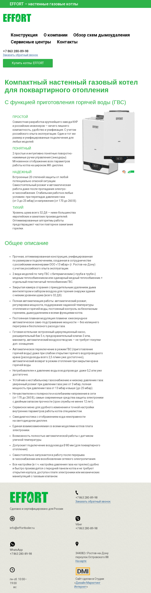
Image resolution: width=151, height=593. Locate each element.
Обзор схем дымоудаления (101, 35)
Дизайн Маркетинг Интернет (83, 571)
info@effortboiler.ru (22, 527)
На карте (81, 561)
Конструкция (24, 35)
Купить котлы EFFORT (28, 63)
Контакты (67, 41)
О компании (55, 35)
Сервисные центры (31, 41)
